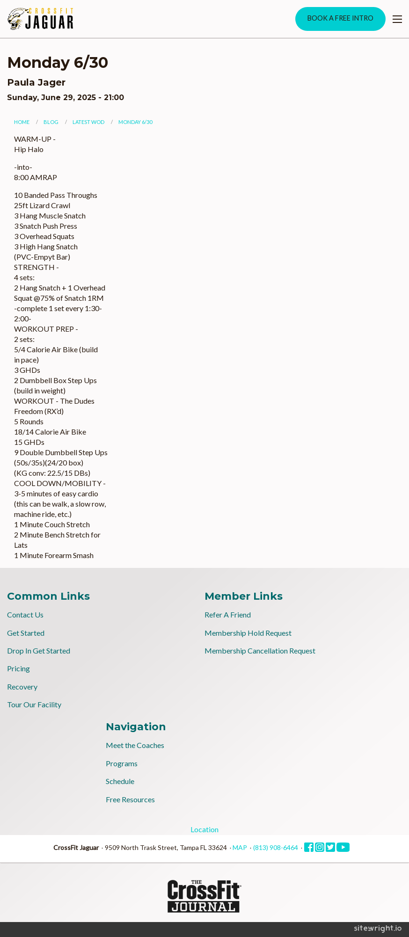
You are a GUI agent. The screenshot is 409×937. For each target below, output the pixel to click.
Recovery (22, 686)
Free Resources (130, 799)
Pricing (18, 668)
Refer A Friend (227, 614)
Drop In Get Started (38, 650)
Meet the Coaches (135, 745)
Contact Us (25, 614)
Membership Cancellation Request (259, 650)
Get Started (25, 632)
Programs (122, 763)
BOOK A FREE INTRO (340, 18)
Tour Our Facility (34, 704)
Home (21, 122)
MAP (240, 847)
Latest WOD (88, 122)
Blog (51, 122)
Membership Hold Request (248, 632)
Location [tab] (204, 829)
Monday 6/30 (135, 122)
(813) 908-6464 (275, 847)
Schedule (120, 781)
